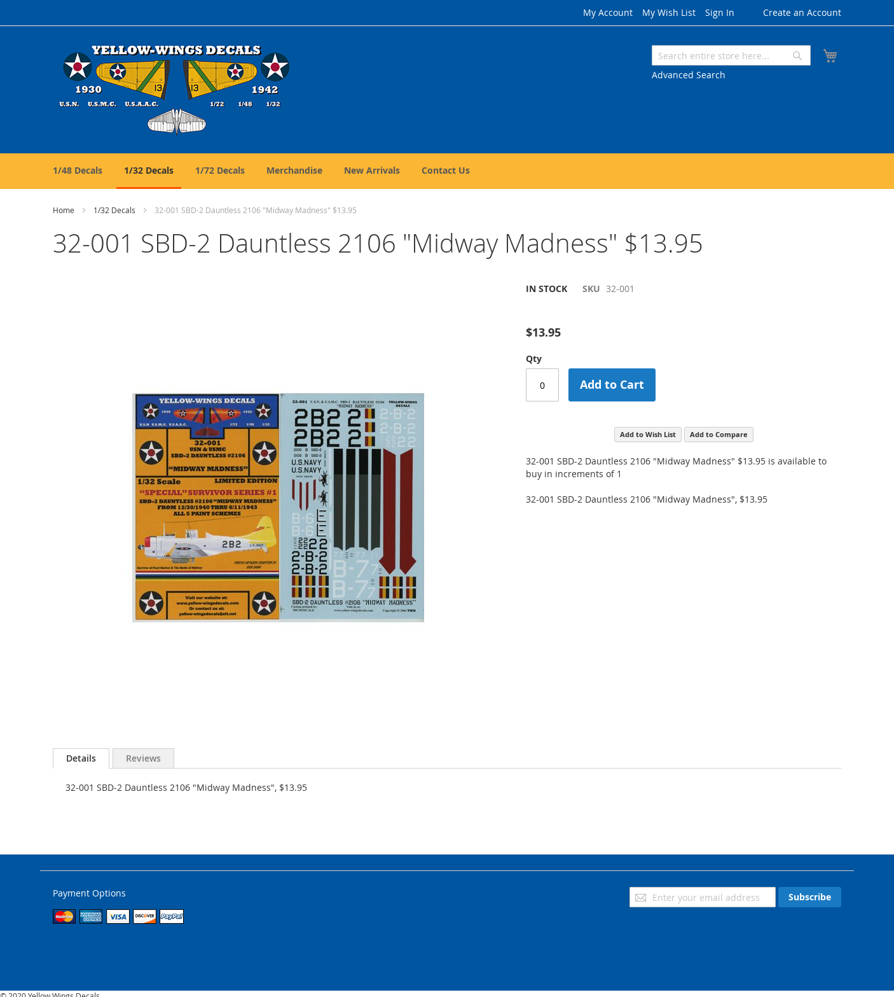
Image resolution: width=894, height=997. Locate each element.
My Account (608, 12)
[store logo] (176, 88)
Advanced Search (689, 75)
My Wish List (669, 12)
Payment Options (89, 893)
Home (63, 210)
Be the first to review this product (597, 310)
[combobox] (731, 55)
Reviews (143, 758)
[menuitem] (77, 170)
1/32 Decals (114, 210)
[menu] (447, 171)
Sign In (719, 12)
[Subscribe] (809, 897)
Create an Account (802, 12)
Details (81, 758)
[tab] (81, 758)
